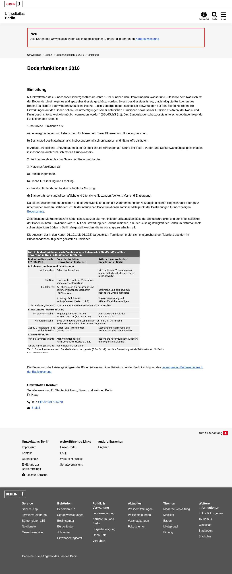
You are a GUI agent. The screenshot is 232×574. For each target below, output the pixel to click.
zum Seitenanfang (210, 433)
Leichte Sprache (34, 474)
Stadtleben (206, 530)
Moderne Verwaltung (176, 509)
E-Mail (36, 408)
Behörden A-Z (66, 509)
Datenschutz (30, 458)
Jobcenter (63, 532)
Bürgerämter (65, 526)
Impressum (29, 447)
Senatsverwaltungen (70, 514)
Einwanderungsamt (69, 538)
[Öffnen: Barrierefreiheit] (204, 15)
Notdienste (29, 526)
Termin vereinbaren (34, 514)
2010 (81, 54)
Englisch (103, 447)
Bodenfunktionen (65, 54)
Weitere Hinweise (71, 458)
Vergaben (99, 540)
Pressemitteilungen (140, 509)
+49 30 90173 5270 (50, 401)
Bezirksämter (65, 520)
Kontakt (27, 453)
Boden (48, 54)
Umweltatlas (34, 54)
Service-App (30, 509)
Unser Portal (68, 447)
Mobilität (168, 514)
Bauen (167, 520)
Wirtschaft (205, 524)
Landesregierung (103, 513)
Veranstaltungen (138, 520)
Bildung (168, 532)
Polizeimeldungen (139, 514)
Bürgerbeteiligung (104, 529)
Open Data (100, 535)
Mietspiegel (170, 526)
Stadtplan (205, 536)
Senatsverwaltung (71, 464)
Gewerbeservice (32, 532)
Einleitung (93, 54)
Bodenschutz (35, 211)
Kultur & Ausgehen (211, 513)
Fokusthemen (137, 526)
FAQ (63, 453)
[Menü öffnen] (223, 15)
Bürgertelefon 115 (33, 520)
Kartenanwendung (147, 38)
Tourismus (205, 519)
